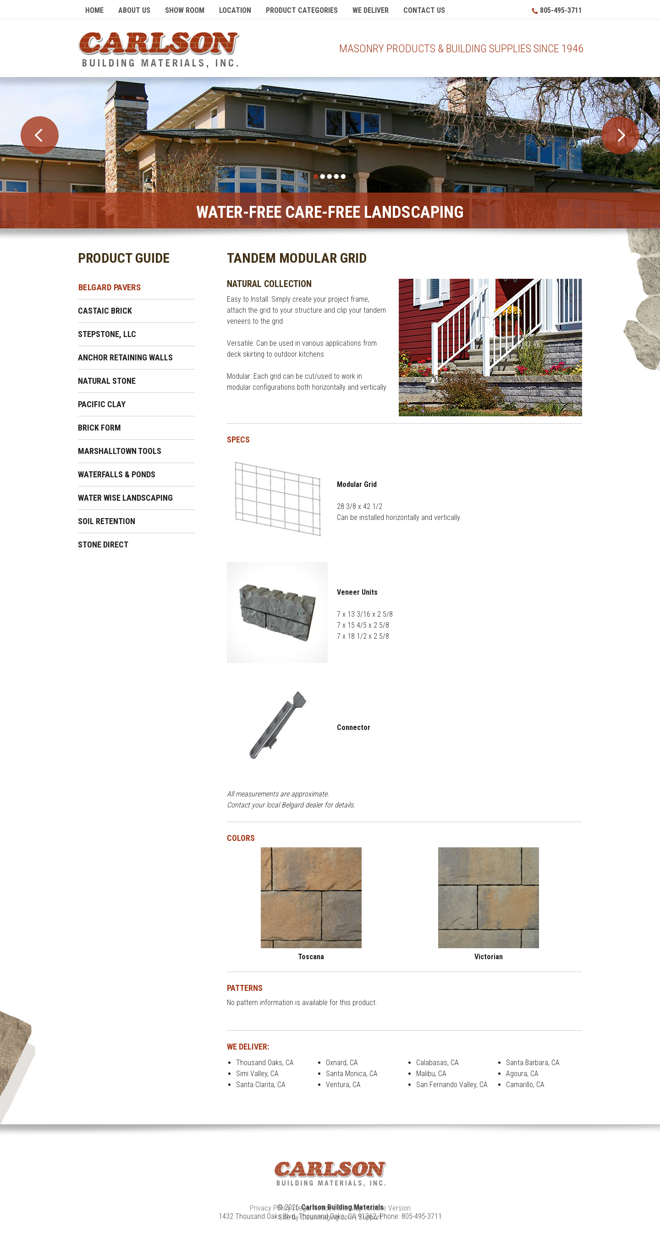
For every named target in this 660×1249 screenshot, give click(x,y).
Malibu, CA (431, 1074)
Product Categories (302, 10)
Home (94, 10)
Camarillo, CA (525, 1085)
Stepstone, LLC (107, 335)
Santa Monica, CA (352, 1074)
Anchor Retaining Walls (125, 358)
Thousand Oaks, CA (265, 1063)
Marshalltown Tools (119, 452)
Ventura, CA (343, 1085)
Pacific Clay (102, 405)
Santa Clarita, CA (261, 1085)
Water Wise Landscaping (125, 498)
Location (235, 10)
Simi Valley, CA (257, 1074)
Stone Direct (103, 545)
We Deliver (370, 10)
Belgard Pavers (109, 288)
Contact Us (424, 10)
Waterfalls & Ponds (116, 475)
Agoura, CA (522, 1074)
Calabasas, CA (437, 1063)
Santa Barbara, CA (533, 1063)
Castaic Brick (105, 311)
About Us (134, 10)
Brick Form (99, 428)
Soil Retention (106, 522)
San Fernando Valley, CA (452, 1085)
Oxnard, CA (342, 1063)
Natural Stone (107, 382)
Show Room (184, 10)
